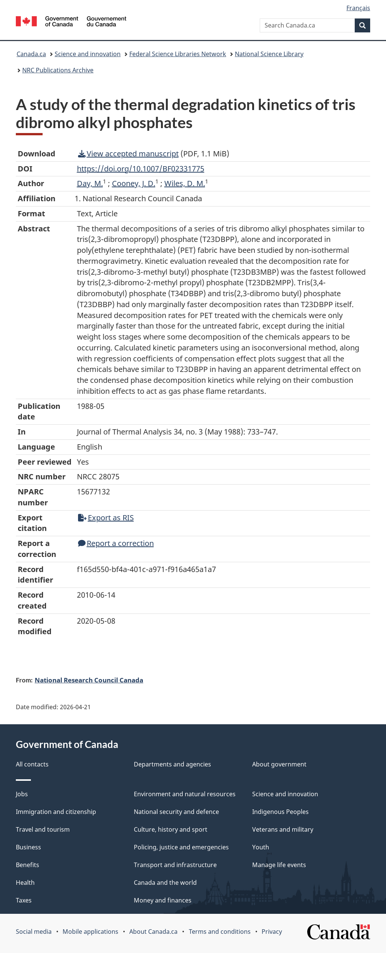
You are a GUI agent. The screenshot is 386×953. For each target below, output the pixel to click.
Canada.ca (31, 54)
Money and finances (162, 900)
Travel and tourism (43, 829)
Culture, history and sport (170, 829)
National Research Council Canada (89, 679)
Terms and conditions (220, 931)
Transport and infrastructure (175, 865)
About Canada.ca (153, 931)
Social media (34, 931)
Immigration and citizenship (56, 812)
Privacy (272, 931)
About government (279, 764)
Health (25, 882)
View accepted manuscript (128, 153)
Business (28, 847)
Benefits (27, 865)
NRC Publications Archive (57, 70)
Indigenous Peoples (280, 812)
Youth (260, 847)
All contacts (32, 764)
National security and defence (176, 812)
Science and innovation (88, 54)
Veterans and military (282, 829)
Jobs (22, 794)
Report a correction (116, 543)
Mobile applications (90, 931)
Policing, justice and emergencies (181, 847)
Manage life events (279, 865)
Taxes (24, 900)
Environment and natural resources (185, 794)
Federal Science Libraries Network (177, 54)
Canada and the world (165, 882)
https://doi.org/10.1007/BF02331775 (140, 169)
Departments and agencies (172, 764)
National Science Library (269, 54)
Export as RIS (106, 517)
